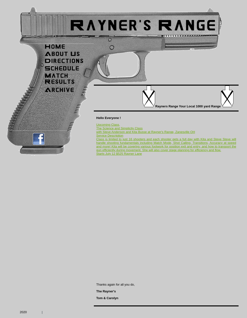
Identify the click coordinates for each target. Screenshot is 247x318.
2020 (23, 312)
